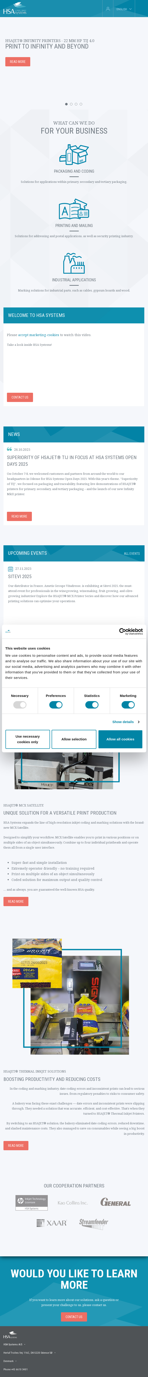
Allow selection (74, 739)
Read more (19, 516)
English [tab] (122, 9)
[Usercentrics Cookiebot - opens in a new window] (122, 631)
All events (132, 553)
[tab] (140, 8)
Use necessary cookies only (27, 739)
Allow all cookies (120, 739)
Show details (123, 722)
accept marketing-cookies (38, 335)
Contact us (20, 397)
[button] (66, 104)
